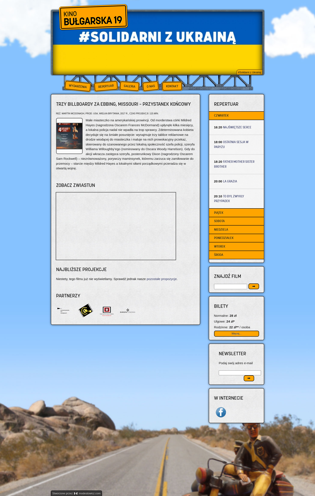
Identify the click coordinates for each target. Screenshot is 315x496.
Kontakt (172, 86)
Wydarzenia (78, 86)
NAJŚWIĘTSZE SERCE (237, 127)
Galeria (129, 86)
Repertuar (106, 86)
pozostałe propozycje (162, 279)
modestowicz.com (87, 493)
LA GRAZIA (230, 181)
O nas (150, 86)
